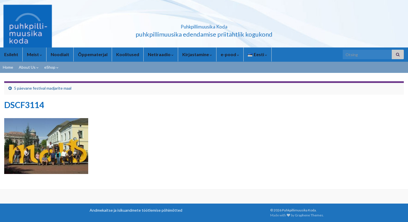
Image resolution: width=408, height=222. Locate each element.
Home (8, 67)
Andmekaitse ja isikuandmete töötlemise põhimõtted (136, 210)
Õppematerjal (93, 54)
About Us (29, 67)
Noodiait (60, 54)
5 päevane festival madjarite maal (42, 88)
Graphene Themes (309, 215)
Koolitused (127, 54)
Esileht (11, 54)
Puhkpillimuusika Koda (204, 25)
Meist (34, 54)
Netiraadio (161, 54)
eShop (51, 67)
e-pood (230, 54)
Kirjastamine (197, 54)
